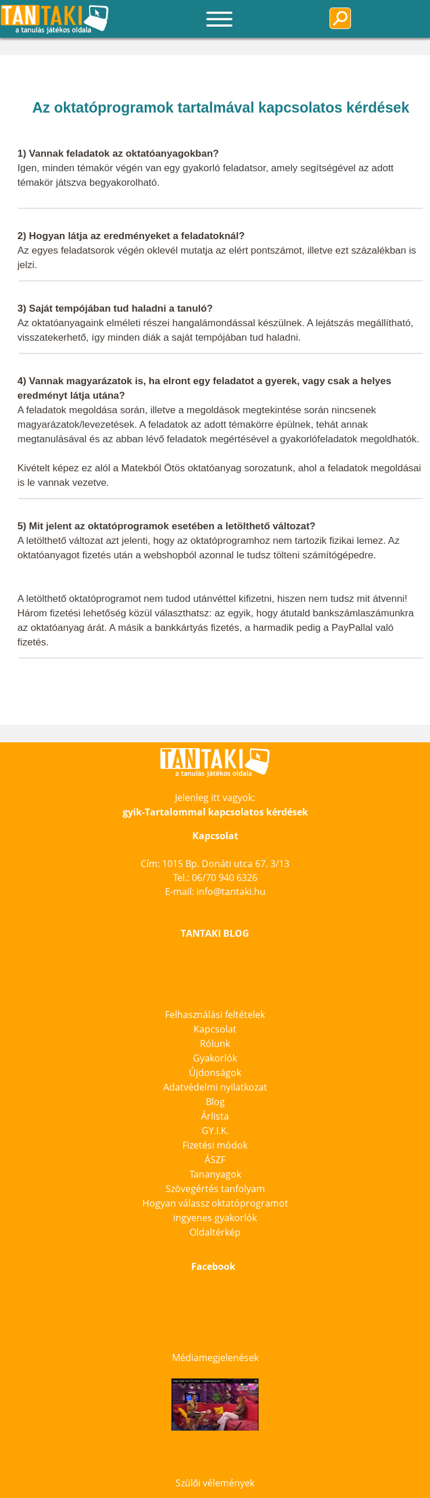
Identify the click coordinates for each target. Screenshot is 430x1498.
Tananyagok (215, 1174)
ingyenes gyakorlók (215, 1217)
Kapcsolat (214, 1029)
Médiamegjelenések (215, 1357)
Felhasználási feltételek (215, 1014)
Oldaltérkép (215, 1232)
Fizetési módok (215, 1145)
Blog (215, 1101)
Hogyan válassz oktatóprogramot (215, 1203)
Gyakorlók (215, 1058)
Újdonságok (215, 1072)
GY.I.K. (215, 1130)
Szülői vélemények (215, 1483)
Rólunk (215, 1043)
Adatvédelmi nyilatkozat (215, 1087)
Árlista (215, 1116)
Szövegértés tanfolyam (215, 1188)
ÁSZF (215, 1159)
